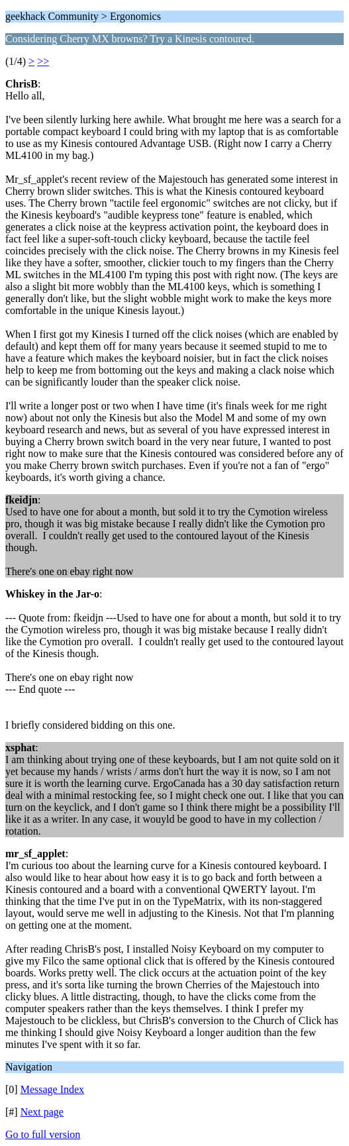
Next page (42, 1112)
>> (43, 61)
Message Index (52, 1089)
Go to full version (42, 1134)
